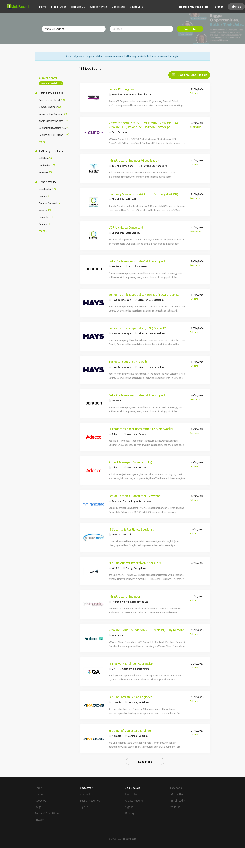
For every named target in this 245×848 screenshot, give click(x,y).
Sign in (219, 6)
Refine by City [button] (47, 181)
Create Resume (134, 800)
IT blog (129, 813)
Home (38, 787)
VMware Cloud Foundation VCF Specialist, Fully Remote (146, 629)
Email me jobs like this (192, 74)
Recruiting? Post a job (193, 6)
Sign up (236, 6)
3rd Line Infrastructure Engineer (130, 696)
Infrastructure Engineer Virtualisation (134, 160)
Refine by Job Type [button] (50, 151)
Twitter (179, 794)
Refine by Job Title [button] (50, 92)
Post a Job (86, 794)
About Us (40, 800)
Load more (145, 761)
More (42, 141)
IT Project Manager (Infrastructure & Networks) (141, 428)
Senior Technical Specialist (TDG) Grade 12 (137, 328)
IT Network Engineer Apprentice (131, 663)
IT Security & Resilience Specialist (131, 529)
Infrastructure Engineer (124, 596)
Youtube (175, 806)
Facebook (176, 787)
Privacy (39, 819)
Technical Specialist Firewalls (128, 361)
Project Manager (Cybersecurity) (130, 462)
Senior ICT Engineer (122, 89)
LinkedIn (180, 800)
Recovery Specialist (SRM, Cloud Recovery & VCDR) (143, 194)
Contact (40, 794)
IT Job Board (129, 838)
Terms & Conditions (47, 813)
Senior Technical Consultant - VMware (134, 495)
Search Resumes (90, 800)
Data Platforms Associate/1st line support (137, 261)
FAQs (38, 806)
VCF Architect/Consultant (126, 227)
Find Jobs (190, 29)
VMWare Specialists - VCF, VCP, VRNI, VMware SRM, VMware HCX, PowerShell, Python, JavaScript (143, 125)
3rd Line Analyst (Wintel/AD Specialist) (135, 562)
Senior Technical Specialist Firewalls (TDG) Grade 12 (144, 294)
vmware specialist (50, 83)
